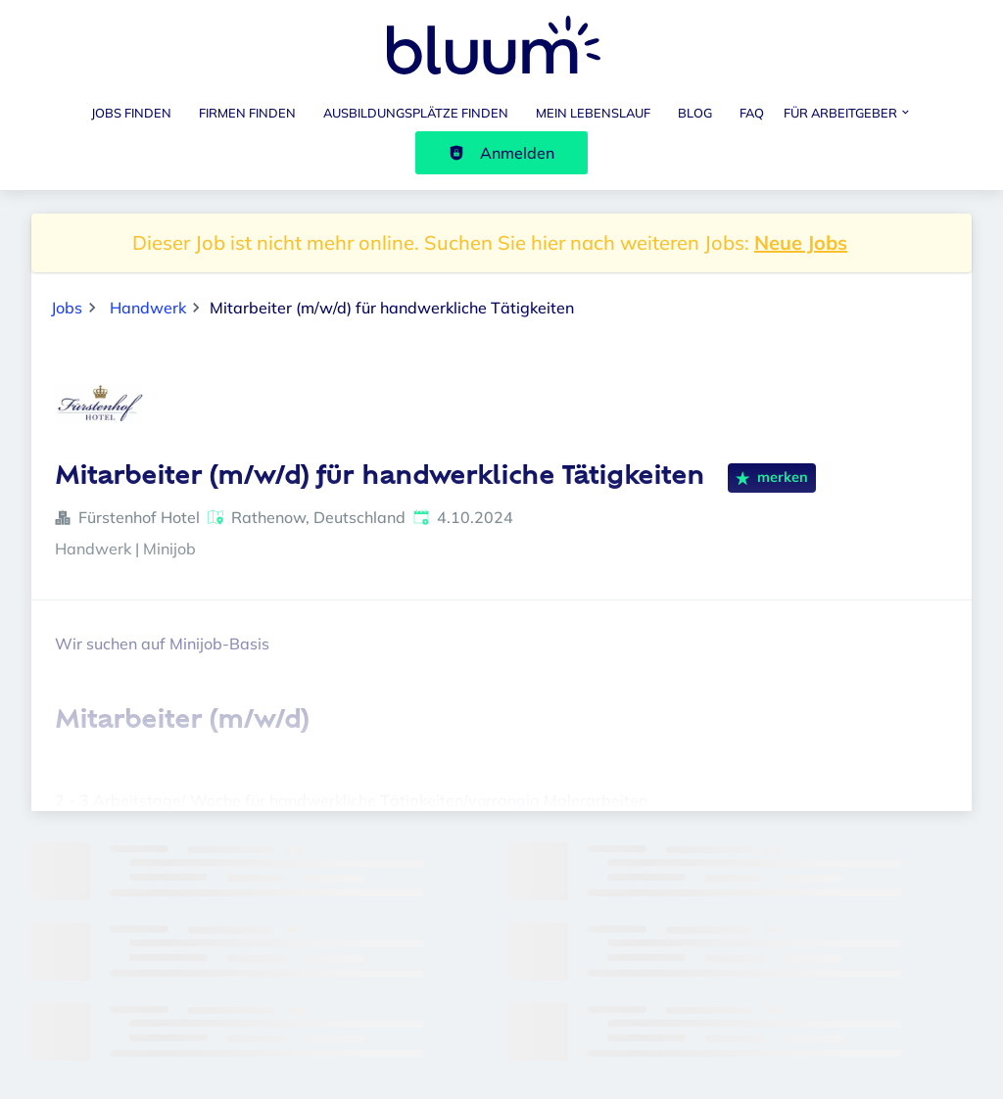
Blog (695, 112)
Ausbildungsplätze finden (415, 112)
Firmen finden (247, 112)
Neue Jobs (800, 242)
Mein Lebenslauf (593, 112)
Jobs (66, 307)
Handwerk (148, 307)
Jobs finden (131, 112)
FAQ (752, 112)
